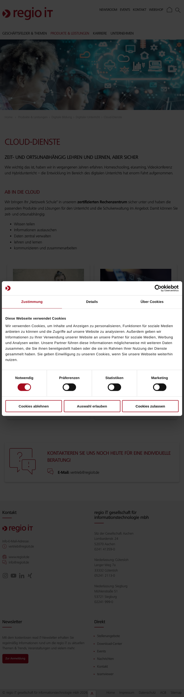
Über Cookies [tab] (152, 302)
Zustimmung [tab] (32, 302)
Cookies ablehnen (34, 406)
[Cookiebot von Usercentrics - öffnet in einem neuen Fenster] (158, 288)
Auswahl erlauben (92, 406)
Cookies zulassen (150, 406)
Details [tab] (92, 302)
